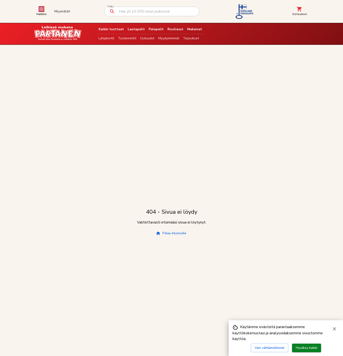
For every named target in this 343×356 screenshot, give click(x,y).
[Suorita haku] (112, 11)
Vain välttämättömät (269, 348)
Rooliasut (175, 29)
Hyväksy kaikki (306, 348)
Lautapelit (136, 29)
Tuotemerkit (127, 38)
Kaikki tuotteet (111, 29)
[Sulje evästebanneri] (334, 329)
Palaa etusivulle (171, 233)
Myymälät (62, 11)
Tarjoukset (191, 38)
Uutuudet (147, 38)
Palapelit (156, 29)
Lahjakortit (106, 38)
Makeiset (194, 29)
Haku (110, 7)
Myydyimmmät (168, 38)
